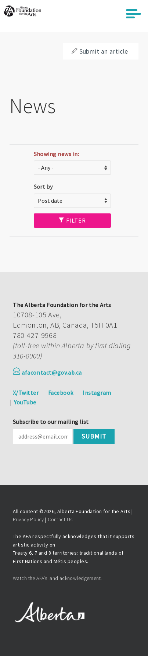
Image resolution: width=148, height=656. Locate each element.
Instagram (97, 392)
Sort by (43, 186)
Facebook (60, 392)
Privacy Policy (28, 519)
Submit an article (100, 51)
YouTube (25, 402)
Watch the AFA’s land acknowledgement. (57, 578)
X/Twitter (26, 392)
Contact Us (60, 519)
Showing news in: (56, 154)
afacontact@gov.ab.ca (47, 372)
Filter (72, 220)
